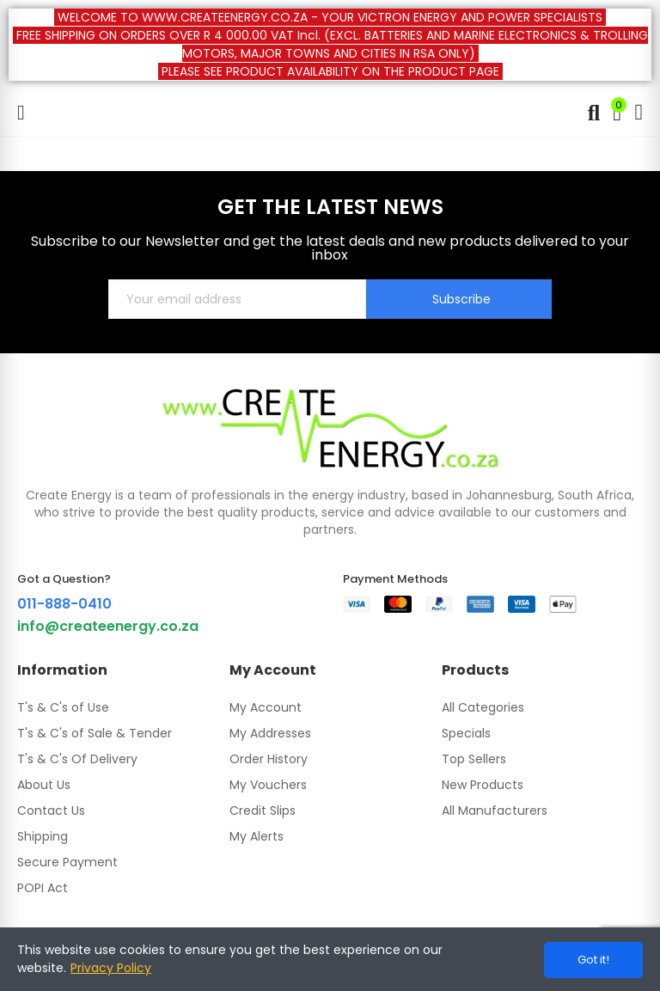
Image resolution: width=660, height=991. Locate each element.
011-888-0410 (64, 604)
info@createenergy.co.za (108, 626)
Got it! (593, 959)
